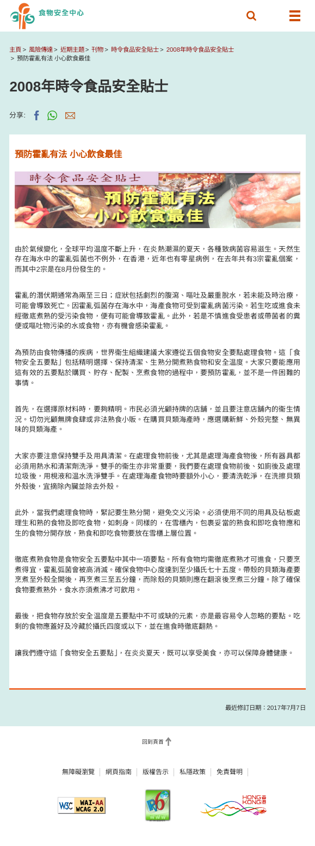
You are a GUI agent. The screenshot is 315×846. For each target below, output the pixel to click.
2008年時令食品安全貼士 (200, 49)
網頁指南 (119, 772)
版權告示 (156, 772)
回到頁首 (153, 742)
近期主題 (72, 49)
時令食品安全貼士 (135, 49)
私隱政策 (193, 772)
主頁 (15, 49)
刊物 (97, 49)
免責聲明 (230, 772)
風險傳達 (41, 49)
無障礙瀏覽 (78, 772)
